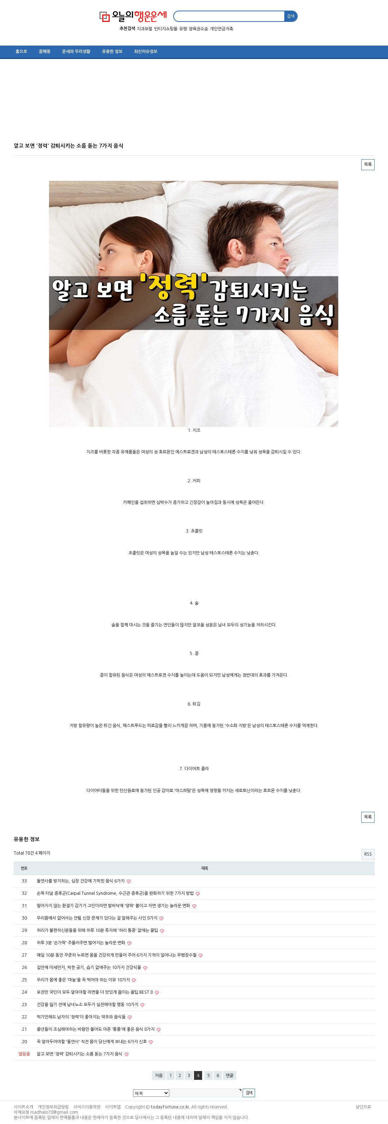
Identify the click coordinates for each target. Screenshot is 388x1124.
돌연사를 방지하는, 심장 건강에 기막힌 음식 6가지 (81, 881)
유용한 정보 (112, 51)
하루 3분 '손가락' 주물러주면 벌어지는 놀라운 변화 (81, 943)
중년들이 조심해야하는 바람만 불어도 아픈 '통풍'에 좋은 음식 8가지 (96, 1029)
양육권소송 (198, 29)
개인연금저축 (221, 29)
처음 (159, 1076)
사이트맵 (113, 1107)
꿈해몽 (44, 51)
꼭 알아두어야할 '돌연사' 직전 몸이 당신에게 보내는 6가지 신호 (92, 1042)
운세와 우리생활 (76, 51)
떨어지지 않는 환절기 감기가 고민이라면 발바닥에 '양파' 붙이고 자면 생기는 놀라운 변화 (114, 906)
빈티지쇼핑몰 (165, 29)
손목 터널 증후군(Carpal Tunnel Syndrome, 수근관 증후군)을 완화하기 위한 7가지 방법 (116, 893)
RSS (368, 854)
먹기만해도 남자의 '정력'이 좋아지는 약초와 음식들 (82, 1017)
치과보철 (144, 29)
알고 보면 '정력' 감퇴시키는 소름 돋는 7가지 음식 (80, 1054)
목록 (368, 164)
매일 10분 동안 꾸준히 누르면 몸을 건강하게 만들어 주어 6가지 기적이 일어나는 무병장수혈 (117, 955)
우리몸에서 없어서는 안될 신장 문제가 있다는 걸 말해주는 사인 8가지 (97, 918)
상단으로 (363, 1107)
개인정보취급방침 (53, 1107)
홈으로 (21, 51)
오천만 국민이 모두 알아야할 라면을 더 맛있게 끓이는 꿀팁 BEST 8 (95, 992)
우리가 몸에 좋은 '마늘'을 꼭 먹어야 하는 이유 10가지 (84, 980)
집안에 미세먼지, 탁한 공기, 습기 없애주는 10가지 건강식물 (89, 967)
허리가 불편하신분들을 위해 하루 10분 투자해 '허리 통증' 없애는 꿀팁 (98, 930)
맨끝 (230, 1076)
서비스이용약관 (87, 1107)
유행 (183, 29)
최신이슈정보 (145, 51)
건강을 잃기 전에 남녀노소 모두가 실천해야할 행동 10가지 (88, 1005)
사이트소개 (23, 1107)
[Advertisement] (190, 103)
